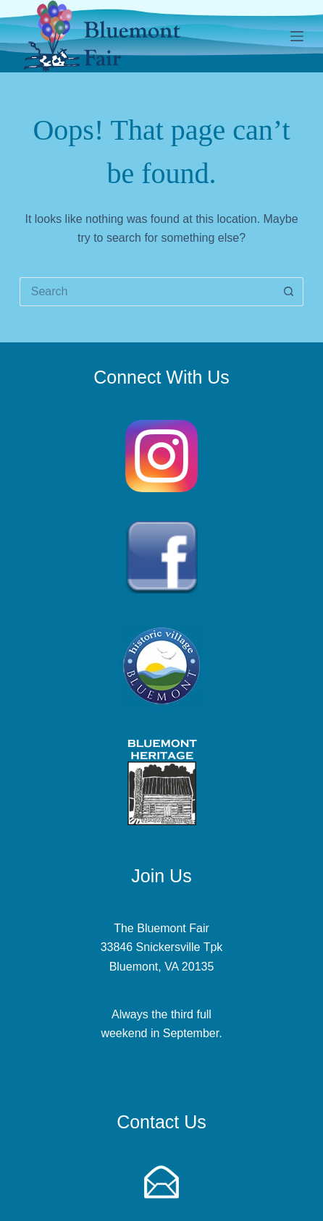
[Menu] (296, 36)
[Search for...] (147, 291)
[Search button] (288, 291)
